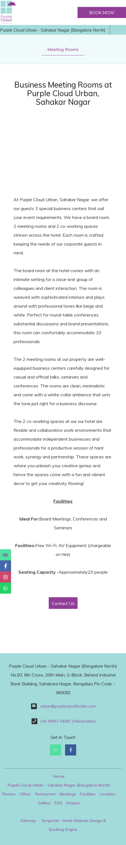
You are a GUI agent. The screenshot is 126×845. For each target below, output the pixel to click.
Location (107, 794)
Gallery (44, 802)
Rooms (9, 794)
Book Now (101, 12)
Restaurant (45, 794)
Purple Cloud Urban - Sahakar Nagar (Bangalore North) (53, 30)
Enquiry (73, 802)
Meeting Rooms (63, 49)
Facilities (88, 794)
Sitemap (28, 820)
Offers (25, 794)
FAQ (58, 802)
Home (59, 776)
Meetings (68, 794)
